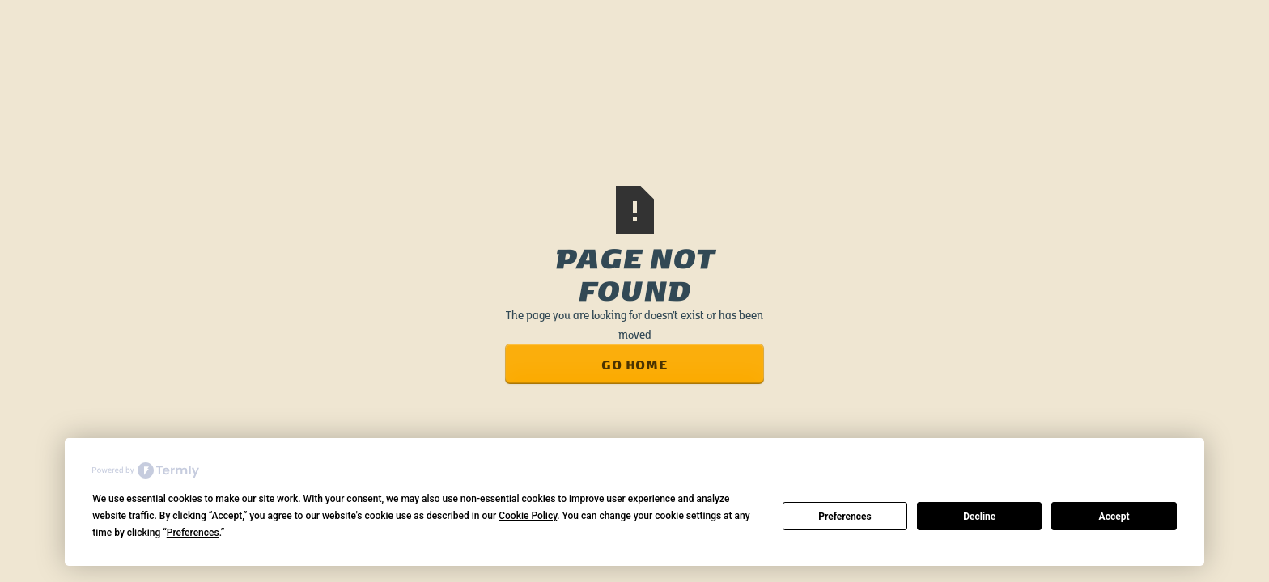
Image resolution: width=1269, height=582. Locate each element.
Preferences (845, 516)
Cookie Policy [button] (528, 515)
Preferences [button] (193, 532)
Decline (979, 516)
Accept (1114, 516)
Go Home (634, 363)
